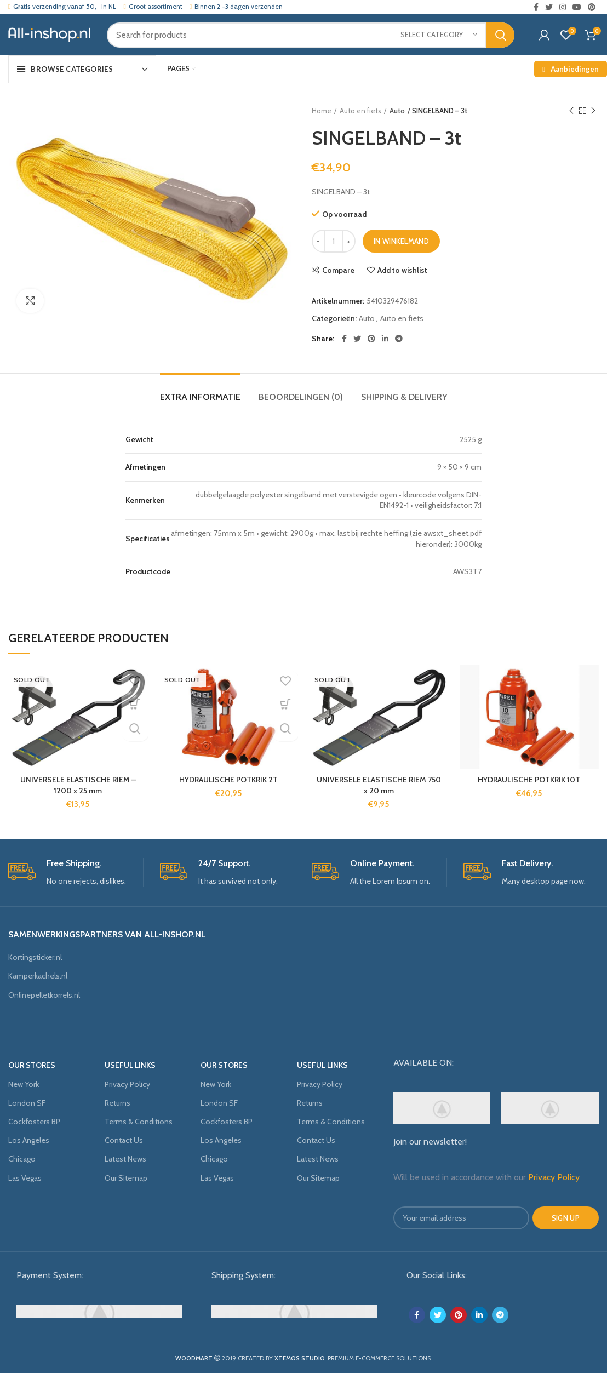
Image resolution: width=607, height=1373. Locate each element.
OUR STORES (31, 1065)
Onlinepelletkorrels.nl (44, 995)
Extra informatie (200, 397)
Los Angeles (28, 1140)
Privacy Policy (127, 1084)
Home (321, 110)
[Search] (310, 35)
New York (23, 1084)
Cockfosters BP (34, 1121)
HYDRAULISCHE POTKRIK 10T (529, 780)
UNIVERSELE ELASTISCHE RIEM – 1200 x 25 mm (78, 785)
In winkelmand (401, 241)
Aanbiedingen (569, 69)
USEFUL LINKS (130, 1065)
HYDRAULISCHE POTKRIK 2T (228, 780)
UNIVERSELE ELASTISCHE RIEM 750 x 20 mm (379, 785)
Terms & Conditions (139, 1121)
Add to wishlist (402, 270)
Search (500, 35)
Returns (117, 1103)
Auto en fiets (360, 110)
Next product (593, 111)
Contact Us (124, 1140)
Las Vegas (25, 1178)
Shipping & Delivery (404, 397)
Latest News (125, 1159)
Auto (397, 110)
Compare (338, 270)
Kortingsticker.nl (35, 957)
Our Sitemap (126, 1178)
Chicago (22, 1159)
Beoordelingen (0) (301, 397)
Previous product (571, 111)
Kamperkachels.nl (37, 976)
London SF (26, 1103)
